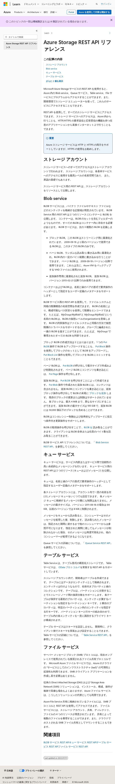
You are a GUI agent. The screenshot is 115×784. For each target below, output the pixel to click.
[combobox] (20, 37)
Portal (71, 12)
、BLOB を (86, 427)
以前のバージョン (25, 777)
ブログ (40, 777)
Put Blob (53, 384)
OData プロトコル (68, 567)
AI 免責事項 (7, 777)
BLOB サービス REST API (56, 742)
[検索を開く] (97, 4)
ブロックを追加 (97, 393)
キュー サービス (53, 72)
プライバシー (63, 777)
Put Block (100, 346)
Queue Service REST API (97, 543)
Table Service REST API (95, 634)
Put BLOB (67, 365)
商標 (64, 782)
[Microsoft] (5, 4)
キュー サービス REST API (82, 742)
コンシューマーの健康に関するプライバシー (23, 782)
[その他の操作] (110, 33)
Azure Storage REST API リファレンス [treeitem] (21, 45)
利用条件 (54, 782)
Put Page (53, 373)
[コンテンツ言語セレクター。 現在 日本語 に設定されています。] (8, 770)
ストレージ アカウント (57, 64)
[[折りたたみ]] (37, 30)
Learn (46, 32)
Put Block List (51, 354)
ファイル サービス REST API (73, 746)
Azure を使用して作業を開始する (94, 12)
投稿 (51, 777)
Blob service (51, 68)
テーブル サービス (54, 76)
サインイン (106, 3)
